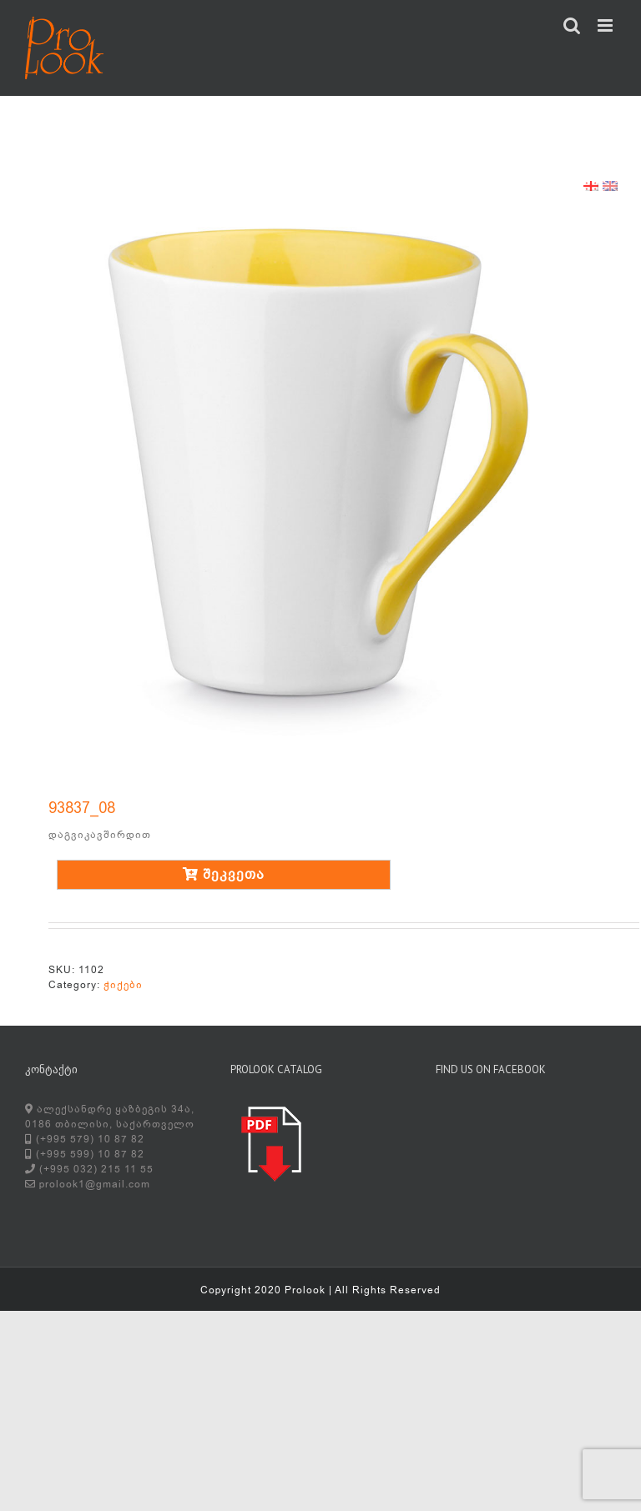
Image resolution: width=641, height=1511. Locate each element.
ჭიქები (123, 984)
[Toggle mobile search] (572, 25)
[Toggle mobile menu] (607, 25)
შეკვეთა (224, 875)
